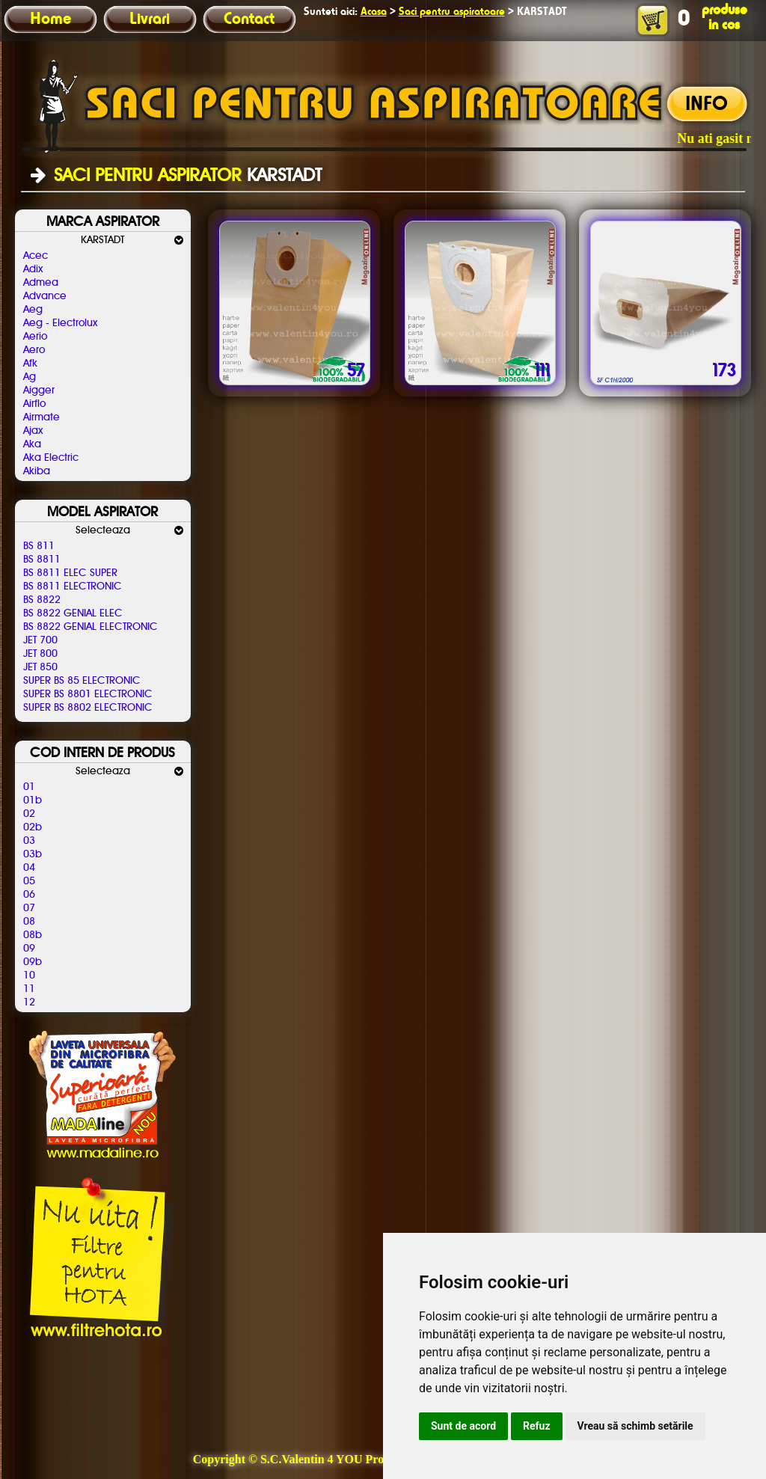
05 (29, 881)
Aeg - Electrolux (60, 323)
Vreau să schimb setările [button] (635, 1426)
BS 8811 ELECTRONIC (72, 586)
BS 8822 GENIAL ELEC (73, 613)
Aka (32, 444)
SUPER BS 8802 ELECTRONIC (88, 707)
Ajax (33, 431)
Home (50, 19)
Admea (40, 283)
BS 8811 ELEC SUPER (70, 573)
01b (32, 800)
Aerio (35, 336)
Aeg (33, 309)
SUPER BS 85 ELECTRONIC (82, 681)
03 (29, 841)
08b (32, 935)
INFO (706, 104)
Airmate (41, 417)
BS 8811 (42, 559)
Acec (35, 256)
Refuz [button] (537, 1426)
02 (29, 814)
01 (29, 787)
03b (32, 854)
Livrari (149, 19)
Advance (45, 296)
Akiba (36, 471)
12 (29, 1002)
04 (29, 868)
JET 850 (40, 667)
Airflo (34, 404)
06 (29, 894)
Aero (34, 350)
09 (29, 948)
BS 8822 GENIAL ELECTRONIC (90, 627)
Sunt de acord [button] (463, 1426)
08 (29, 921)
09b (32, 962)
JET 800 (40, 654)
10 (29, 975)
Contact (249, 19)
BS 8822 (42, 600)
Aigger (39, 390)
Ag (29, 377)
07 (29, 908)
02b (32, 827)
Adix (33, 269)
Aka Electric (51, 458)
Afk (30, 363)
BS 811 (39, 546)
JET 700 (40, 640)
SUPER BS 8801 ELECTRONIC (88, 694)
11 (29, 989)
